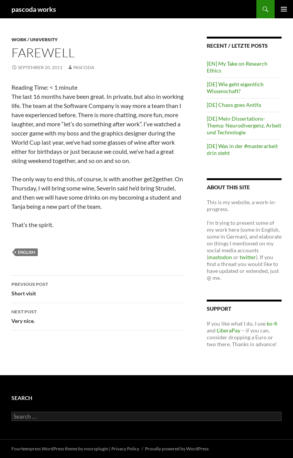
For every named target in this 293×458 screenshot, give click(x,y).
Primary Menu (284, 9)
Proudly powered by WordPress (177, 449)
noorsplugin (96, 449)
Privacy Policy (125, 449)
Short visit (97, 288)
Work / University (34, 39)
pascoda (83, 67)
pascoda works (33, 9)
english (26, 252)
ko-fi (271, 323)
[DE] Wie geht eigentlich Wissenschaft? (235, 87)
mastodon (220, 257)
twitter (248, 257)
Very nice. (97, 315)
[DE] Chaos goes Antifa (234, 105)
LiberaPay (228, 330)
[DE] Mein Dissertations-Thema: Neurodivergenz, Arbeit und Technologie (244, 125)
